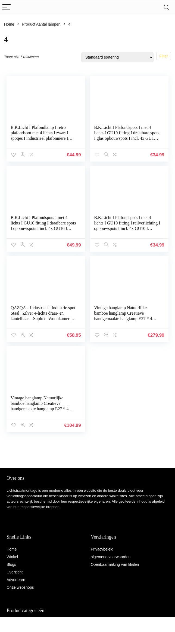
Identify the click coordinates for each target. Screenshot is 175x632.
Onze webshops (20, 587)
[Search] (166, 7)
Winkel (12, 557)
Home (9, 24)
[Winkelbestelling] (117, 57)
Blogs (11, 564)
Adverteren (16, 580)
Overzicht (15, 572)
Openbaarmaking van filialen (115, 564)
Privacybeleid (102, 549)
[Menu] (6, 7)
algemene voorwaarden (110, 557)
